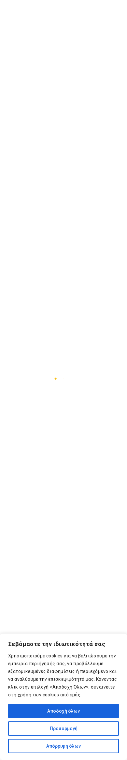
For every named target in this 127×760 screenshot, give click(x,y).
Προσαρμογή (64, 728)
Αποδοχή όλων (63, 711)
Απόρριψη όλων (63, 746)
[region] (63, 696)
